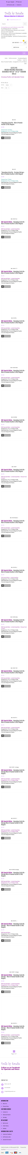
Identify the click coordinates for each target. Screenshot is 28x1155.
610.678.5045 (7, 1087)
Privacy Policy (6, 1106)
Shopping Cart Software (11, 1149)
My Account (5, 1123)
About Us (5, 1103)
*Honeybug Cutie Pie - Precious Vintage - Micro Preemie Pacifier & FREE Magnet (13, 174)
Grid (2, 82)
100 (7, 88)
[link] (14, 1076)
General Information (7, 1139)
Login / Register (10, 1)
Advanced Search (6, 1114)
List (6, 82)
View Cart (20, 1)
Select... (8, 85)
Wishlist (4, 1128)
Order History (6, 1125)
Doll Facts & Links (10, 4)
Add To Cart (7, 139)
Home (6, 58)
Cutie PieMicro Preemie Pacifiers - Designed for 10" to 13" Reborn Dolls (14, 61)
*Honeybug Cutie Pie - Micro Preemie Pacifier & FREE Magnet (11, 125)
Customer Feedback (7, 1134)
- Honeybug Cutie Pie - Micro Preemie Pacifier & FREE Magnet (13, 224)
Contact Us (19, 4)
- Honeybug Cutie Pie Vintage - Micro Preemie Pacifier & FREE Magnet (12, 927)
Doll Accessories (13, 58)
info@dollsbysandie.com (15, 19)
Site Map (5, 1117)
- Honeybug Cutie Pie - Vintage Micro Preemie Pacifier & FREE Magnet (13, 773)
